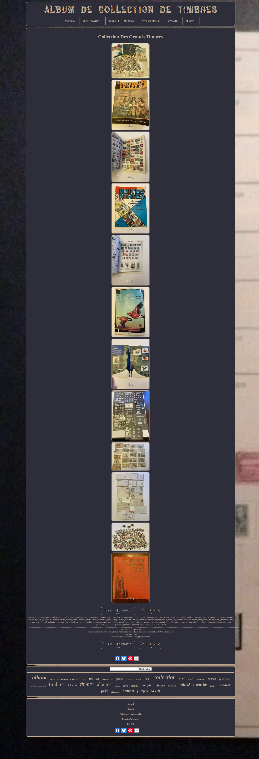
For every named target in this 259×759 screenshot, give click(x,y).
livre (72, 685)
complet (147, 685)
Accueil (131, 704)
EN (128, 724)
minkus (172, 685)
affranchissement (38, 686)
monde (94, 678)
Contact (130, 709)
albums (104, 684)
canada (212, 679)
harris (190, 679)
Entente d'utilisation (130, 719)
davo (125, 685)
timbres (56, 684)
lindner (201, 679)
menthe (200, 684)
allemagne (115, 692)
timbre (87, 684)
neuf (181, 679)
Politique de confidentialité (131, 714)
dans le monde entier (64, 679)
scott (155, 690)
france (224, 678)
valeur (139, 679)
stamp (128, 690)
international (107, 679)
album (39, 678)
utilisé (184, 684)
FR (132, 724)
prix (104, 691)
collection (164, 677)
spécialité (129, 680)
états (147, 679)
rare (212, 686)
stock (84, 680)
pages (142, 690)
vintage (160, 685)
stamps (134, 685)
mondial (224, 685)
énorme (117, 686)
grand (119, 679)
